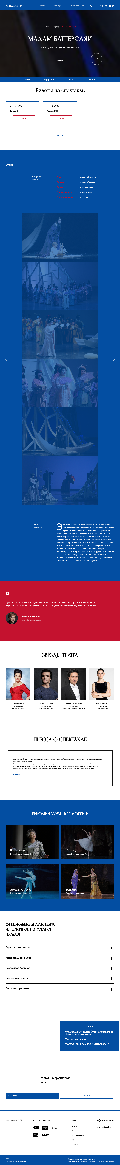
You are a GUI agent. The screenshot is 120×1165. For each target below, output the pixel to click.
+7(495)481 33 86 (106, 5)
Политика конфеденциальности (16, 1161)
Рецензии (91, 79)
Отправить (86, 1096)
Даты (27, 79)
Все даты (60, 135)
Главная (46, 27)
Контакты (75, 1144)
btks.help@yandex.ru (104, 1127)
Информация (49, 79)
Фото (71, 79)
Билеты (60, 61)
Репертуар (58, 6)
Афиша (42, 6)
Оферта (74, 1140)
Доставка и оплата (77, 6)
